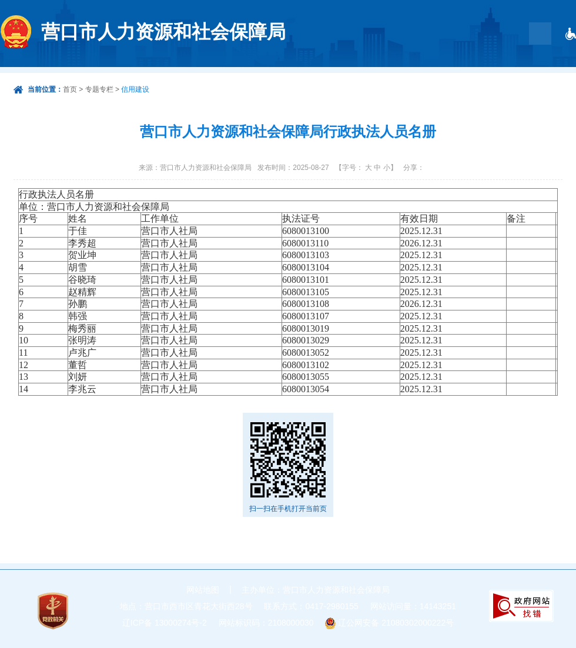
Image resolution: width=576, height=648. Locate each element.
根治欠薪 (519, 82)
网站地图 (202, 589)
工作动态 (468, 82)
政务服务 (364, 82)
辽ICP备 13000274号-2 (164, 622)
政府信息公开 (303, 82)
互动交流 (416, 82)
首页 (251, 82)
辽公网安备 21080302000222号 (396, 622)
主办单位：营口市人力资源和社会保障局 (316, 589)
